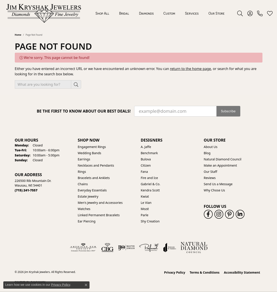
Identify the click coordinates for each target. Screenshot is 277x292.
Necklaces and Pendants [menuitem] (96, 165)
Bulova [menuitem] (146, 159)
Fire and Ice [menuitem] (149, 178)
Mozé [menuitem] (145, 209)
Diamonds (146, 13)
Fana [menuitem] (144, 171)
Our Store (216, 13)
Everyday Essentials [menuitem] (92, 190)
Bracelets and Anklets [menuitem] (94, 178)
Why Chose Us (214, 190)
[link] (260, 13)
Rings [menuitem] (82, 171)
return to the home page (190, 68)
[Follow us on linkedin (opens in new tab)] (240, 214)
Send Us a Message (218, 184)
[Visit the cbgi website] (107, 247)
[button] (240, 13)
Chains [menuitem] (83, 184)
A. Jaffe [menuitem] (146, 147)
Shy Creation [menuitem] (150, 221)
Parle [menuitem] (145, 215)
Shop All (102, 13)
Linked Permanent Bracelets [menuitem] (99, 215)
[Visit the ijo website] (126, 247)
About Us (211, 147)
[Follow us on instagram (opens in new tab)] (218, 214)
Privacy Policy (174, 272)
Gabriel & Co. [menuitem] (150, 184)
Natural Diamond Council (222, 159)
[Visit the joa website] (169, 247)
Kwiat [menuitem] (145, 196)
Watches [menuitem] (84, 209)
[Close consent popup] (86, 285)
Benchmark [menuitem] (149, 153)
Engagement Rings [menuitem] (92, 147)
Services (192, 13)
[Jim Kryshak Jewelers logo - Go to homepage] (43, 13)
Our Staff (210, 171)
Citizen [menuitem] (146, 165)
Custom (169, 13)
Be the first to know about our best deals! (84, 111)
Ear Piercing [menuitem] (87, 221)
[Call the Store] (26, 190)
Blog (207, 153)
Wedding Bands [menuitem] (89, 153)
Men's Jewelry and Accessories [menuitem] (100, 203)
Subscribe (228, 111)
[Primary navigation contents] (160, 13)
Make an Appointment (220, 165)
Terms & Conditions (205, 272)
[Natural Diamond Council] (194, 247)
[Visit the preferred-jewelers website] (149, 247)
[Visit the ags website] (83, 247)
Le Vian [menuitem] (146, 203)
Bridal (124, 13)
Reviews (210, 178)
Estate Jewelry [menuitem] (88, 196)
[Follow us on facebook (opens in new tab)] (208, 214)
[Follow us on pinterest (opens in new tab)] (229, 214)
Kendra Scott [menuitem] (150, 190)
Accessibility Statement (242, 272)
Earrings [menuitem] (84, 159)
